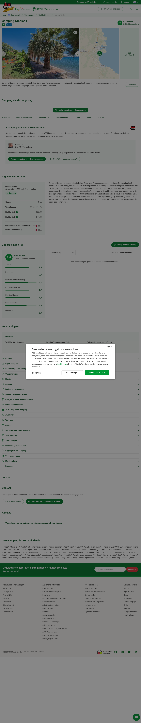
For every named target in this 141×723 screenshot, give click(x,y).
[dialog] (70, 361)
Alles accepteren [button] (97, 373)
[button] (36, 373)
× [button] (111, 346)
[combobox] (108, 347)
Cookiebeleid (62, 364)
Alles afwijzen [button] (72, 373)
